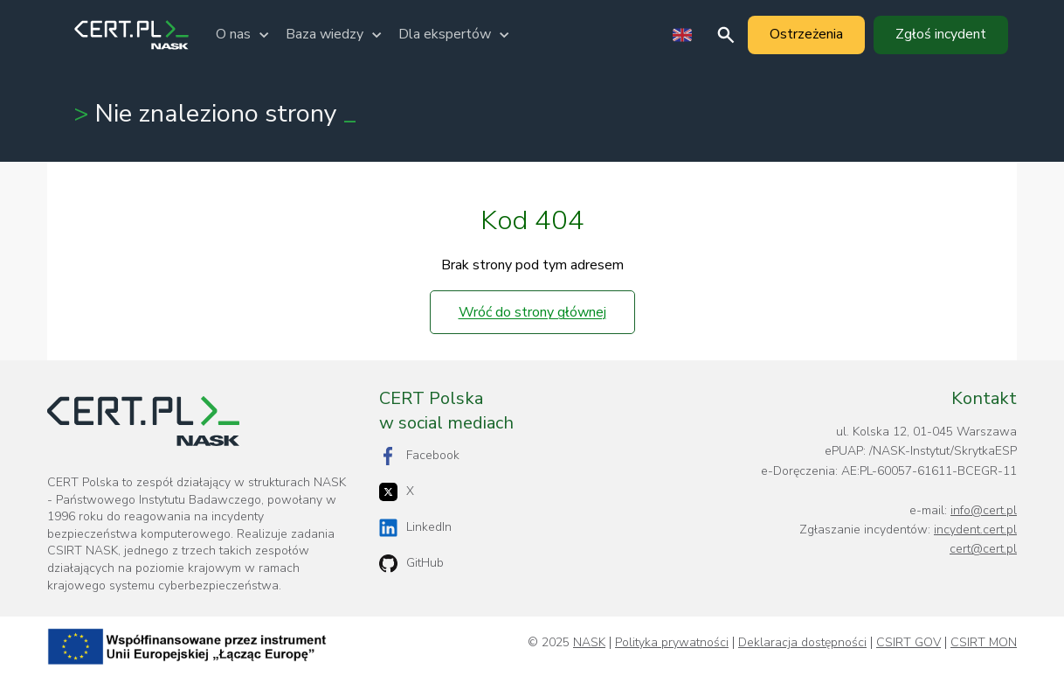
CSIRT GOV (908, 643)
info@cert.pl (983, 510)
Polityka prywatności (672, 643)
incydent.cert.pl (975, 529)
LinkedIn (415, 528)
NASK (589, 643)
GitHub (411, 563)
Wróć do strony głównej (532, 312)
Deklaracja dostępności (802, 643)
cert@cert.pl (983, 548)
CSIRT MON (983, 643)
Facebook (419, 456)
